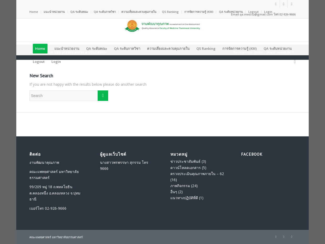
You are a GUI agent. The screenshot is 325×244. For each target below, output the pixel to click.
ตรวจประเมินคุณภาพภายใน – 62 (197, 173)
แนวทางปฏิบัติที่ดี (184, 197)
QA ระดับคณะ (79, 12)
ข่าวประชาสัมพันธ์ (185, 161)
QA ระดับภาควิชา (105, 12)
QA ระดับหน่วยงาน (231, 12)
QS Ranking (170, 12)
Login (268, 12)
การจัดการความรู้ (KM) (198, 12)
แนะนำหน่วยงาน (54, 12)
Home (33, 12)
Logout (253, 12)
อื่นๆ (173, 191)
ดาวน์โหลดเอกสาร (185, 167)
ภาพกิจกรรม (180, 185)
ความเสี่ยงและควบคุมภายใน (138, 12)
